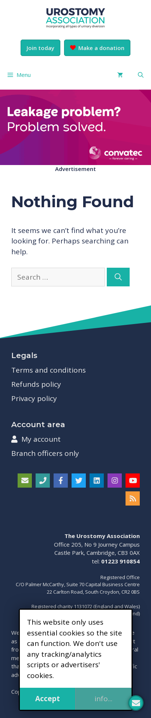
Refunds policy (36, 384)
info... (103, 698)
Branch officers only (45, 453)
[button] (140, 74)
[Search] (118, 277)
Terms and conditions (48, 370)
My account (36, 439)
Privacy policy (34, 398)
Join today (40, 48)
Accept (47, 698)
